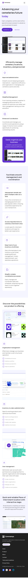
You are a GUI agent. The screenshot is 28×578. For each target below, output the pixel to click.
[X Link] (7, 570)
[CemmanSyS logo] (6, 2)
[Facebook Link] (3, 570)
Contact (4, 557)
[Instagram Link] (10, 570)
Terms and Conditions (8, 560)
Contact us (7, 29)
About (3, 554)
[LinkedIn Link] (13, 570)
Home (3, 549)
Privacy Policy (6, 563)
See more (17, 29)
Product (4, 551)
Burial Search (6, 544)
